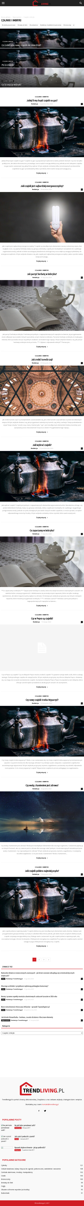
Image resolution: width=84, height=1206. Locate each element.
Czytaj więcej (42, 173)
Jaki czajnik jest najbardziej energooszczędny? (42, 186)
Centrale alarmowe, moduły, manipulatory (17, 1172)
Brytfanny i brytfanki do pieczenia (50, 25)
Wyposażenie (6, 1020)
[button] (81, 3)
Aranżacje (18, 1128)
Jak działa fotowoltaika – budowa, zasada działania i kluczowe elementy (27, 1017)
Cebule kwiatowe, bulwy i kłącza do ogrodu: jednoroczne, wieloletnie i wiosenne (31, 1169)
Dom (3, 979)
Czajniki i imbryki (7, 41)
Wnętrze (17, 1150)
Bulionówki (5, 1193)
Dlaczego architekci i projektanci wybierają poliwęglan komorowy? (24, 986)
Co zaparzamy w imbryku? (42, 530)
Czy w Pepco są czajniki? (42, 618)
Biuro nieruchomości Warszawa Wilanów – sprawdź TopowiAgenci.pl (25, 1007)
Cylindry (4, 1165)
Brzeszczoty (67, 25)
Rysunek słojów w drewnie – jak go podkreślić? (30, 1147)
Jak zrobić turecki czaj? (42, 359)
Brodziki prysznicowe (8, 25)
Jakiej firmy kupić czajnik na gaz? (42, 100)
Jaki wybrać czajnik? (42, 444)
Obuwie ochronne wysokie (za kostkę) (15, 1189)
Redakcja (34, 104)
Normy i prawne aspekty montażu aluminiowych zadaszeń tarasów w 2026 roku (29, 996)
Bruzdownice (34, 25)
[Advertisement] (42, 10)
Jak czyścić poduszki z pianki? (25, 1136)
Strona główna (5, 17)
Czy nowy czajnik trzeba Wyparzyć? (42, 699)
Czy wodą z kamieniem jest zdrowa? (42, 785)
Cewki (3, 1176)
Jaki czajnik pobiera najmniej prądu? (42, 870)
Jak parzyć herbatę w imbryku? (42, 274)
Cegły (3, 1186)
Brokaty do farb (22, 25)
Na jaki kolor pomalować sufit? (25, 1125)
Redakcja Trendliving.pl (14, 979)
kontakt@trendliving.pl (50, 1104)
